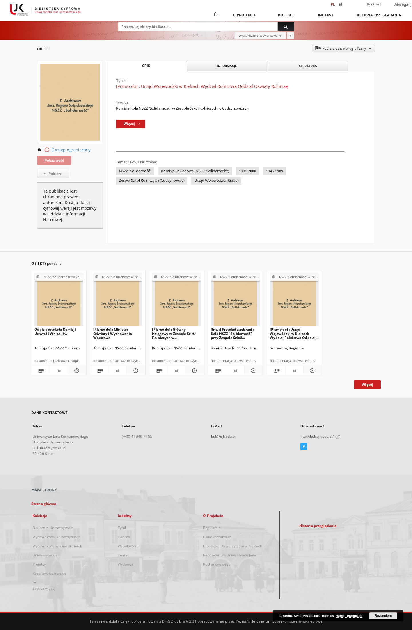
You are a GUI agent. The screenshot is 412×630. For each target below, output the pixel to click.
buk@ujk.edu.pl (223, 436)
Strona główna (43, 503)
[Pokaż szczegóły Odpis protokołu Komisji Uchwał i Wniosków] (76, 370)
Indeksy (325, 15)
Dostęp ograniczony (64, 150)
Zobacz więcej (44, 588)
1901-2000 (247, 171)
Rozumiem (383, 616)
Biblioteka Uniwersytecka (53, 527)
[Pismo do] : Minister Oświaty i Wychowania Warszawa (112, 333)
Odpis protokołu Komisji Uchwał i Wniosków (55, 331)
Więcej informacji (349, 615)
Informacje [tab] (227, 66)
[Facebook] (303, 446)
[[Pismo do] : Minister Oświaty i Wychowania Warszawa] (118, 301)
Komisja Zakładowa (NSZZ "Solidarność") (195, 171)
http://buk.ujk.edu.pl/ (320, 436)
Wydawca (125, 564)
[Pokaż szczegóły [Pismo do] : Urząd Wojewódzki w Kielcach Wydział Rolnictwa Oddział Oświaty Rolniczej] (311, 370)
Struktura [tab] (308, 66)
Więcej (367, 384)
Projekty (39, 564)
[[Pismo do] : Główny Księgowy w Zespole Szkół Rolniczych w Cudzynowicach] (176, 301)
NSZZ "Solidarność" (135, 171)
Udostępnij (402, 4)
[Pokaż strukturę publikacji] (59, 277)
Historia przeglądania (378, 15)
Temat (123, 555)
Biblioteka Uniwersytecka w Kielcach (232, 546)
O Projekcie (244, 15)
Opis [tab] (146, 66)
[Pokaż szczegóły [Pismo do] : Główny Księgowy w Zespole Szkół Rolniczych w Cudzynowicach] (194, 370)
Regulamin (211, 527)
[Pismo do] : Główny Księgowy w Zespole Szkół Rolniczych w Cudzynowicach (174, 333)
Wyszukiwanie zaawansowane (260, 35)
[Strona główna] (215, 15)
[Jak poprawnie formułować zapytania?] (290, 35)
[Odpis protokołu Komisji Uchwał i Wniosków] (59, 301)
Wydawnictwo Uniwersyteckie (56, 536)
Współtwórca (128, 546)
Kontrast (374, 4)
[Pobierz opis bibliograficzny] (40, 370)
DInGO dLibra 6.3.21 (179, 621)
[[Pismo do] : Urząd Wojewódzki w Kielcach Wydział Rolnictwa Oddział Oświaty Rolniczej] (294, 301)
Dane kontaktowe (217, 536)
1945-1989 (274, 171)
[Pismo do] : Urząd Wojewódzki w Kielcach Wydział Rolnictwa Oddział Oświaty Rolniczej (293, 333)
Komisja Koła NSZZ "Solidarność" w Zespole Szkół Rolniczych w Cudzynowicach (182, 108)
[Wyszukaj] (286, 26)
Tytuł (122, 527)
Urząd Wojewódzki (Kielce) (216, 180)
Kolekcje (287, 15)
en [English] (341, 4)
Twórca (124, 536)
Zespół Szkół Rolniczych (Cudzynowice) (152, 180)
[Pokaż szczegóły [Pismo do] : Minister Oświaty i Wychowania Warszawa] (135, 370)
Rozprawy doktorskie (49, 573)
